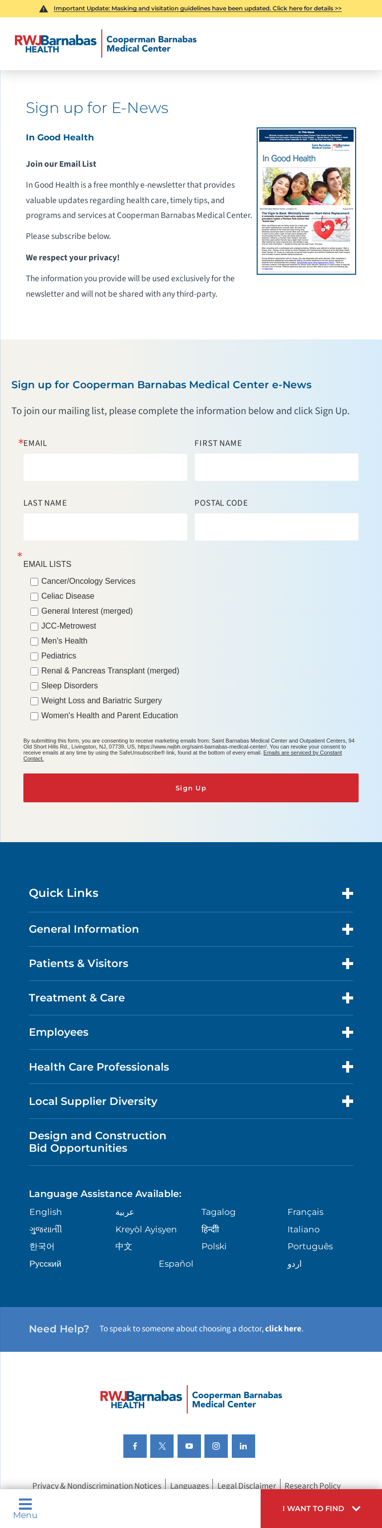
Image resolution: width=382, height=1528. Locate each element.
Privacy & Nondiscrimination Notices (96, 1486)
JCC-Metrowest (68, 626)
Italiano (303, 1229)
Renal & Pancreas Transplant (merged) (110, 670)
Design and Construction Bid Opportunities (98, 1142)
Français (305, 1211)
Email (35, 443)
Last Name (45, 503)
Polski (214, 1246)
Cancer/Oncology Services (88, 581)
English (45, 1211)
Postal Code (221, 503)
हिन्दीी (210, 1229)
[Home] (105, 44)
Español (176, 1263)
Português (310, 1246)
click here (283, 1328)
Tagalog (218, 1211)
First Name (218, 443)
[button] (321, 1508)
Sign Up (191, 788)
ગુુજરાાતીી (45, 1229)
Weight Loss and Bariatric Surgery (101, 700)
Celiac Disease (68, 596)
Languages (189, 1486)
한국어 (42, 1246)
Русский (45, 1263)
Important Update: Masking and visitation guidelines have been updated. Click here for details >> (198, 8)
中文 (123, 1246)
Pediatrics (58, 656)
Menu (25, 1508)
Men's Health (64, 641)
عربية (124, 1211)
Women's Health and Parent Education (109, 715)
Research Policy (313, 1486)
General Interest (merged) (87, 611)
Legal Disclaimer (246, 1486)
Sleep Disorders (69, 685)
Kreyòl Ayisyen (146, 1229)
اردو (294, 1263)
